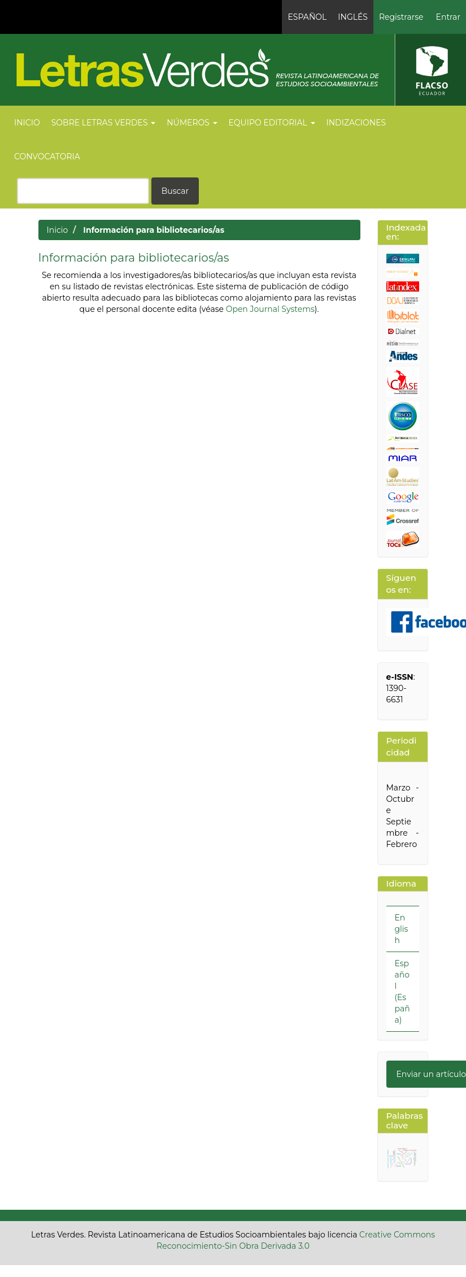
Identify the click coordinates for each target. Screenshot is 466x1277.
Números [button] (192, 123)
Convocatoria (47, 156)
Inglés (353, 17)
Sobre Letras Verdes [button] (103, 123)
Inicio (27, 123)
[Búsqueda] (83, 191)
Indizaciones (356, 123)
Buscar (175, 191)
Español (307, 17)
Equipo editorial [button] (272, 123)
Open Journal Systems (270, 309)
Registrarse (401, 17)
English (401, 929)
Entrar (448, 17)
